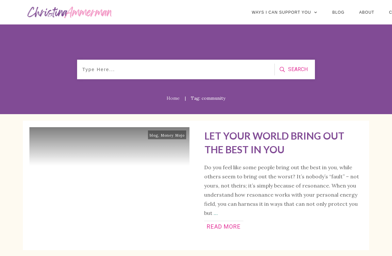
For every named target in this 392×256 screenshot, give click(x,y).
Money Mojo (173, 135)
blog (154, 135)
